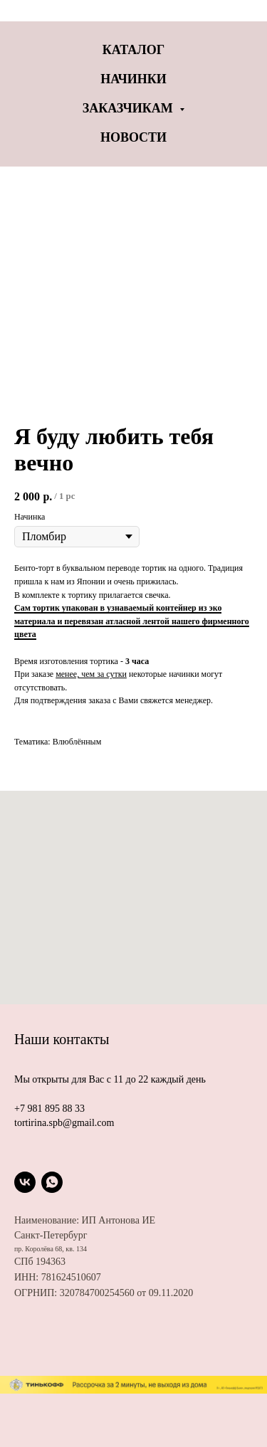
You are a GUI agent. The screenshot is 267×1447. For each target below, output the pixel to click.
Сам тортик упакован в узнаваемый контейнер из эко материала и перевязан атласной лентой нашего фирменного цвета (131, 621)
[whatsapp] (52, 1182)
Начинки (133, 79)
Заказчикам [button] (130, 108)
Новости (133, 137)
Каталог (133, 50)
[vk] (25, 1182)
